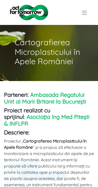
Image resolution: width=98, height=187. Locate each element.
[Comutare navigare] (84, 12)
